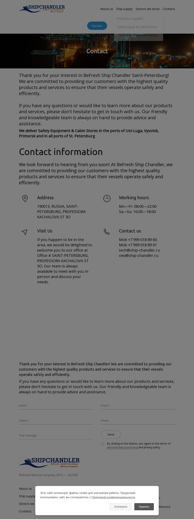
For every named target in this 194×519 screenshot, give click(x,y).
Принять (144, 506)
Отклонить (120, 506)
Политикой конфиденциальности (113, 497)
